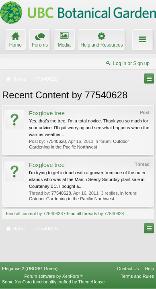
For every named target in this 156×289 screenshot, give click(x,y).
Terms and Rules (137, 276)
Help (149, 268)
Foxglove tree (47, 113)
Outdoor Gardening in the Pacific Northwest (71, 198)
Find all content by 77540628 (34, 213)
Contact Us (128, 268)
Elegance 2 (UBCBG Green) (29, 268)
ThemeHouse (91, 281)
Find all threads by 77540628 (95, 213)
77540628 (56, 141)
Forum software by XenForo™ (54, 276)
